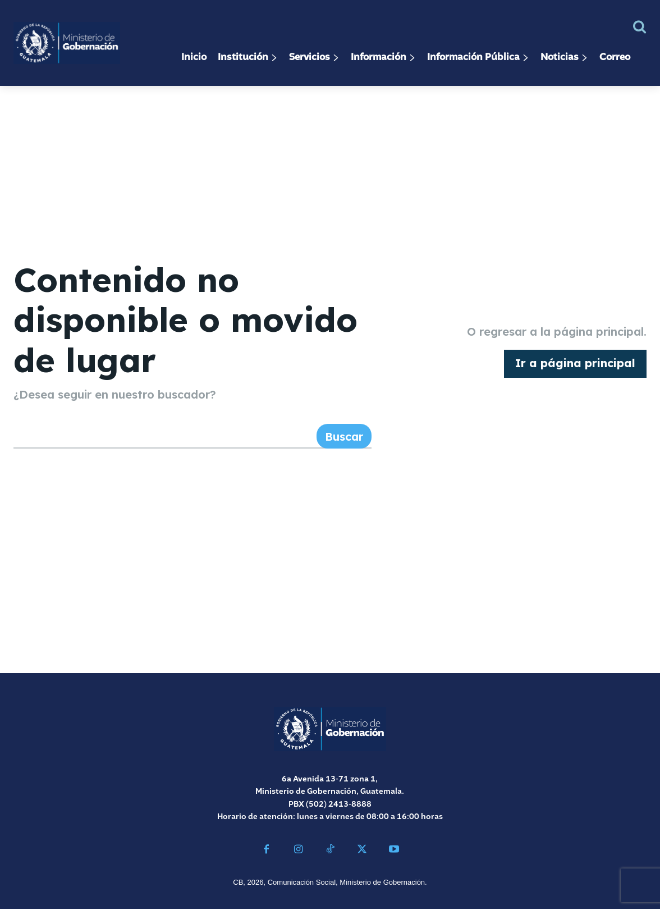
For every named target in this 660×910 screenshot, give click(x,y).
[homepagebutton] (575, 364)
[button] (639, 27)
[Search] (344, 437)
